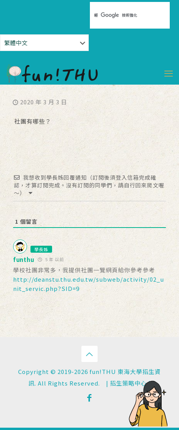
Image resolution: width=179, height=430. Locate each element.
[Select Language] (44, 42)
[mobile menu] (168, 72)
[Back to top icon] (89, 354)
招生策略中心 (128, 383)
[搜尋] (116, 15)
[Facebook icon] (89, 397)
